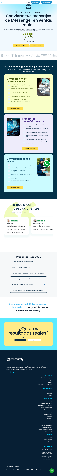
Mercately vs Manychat (46, 451)
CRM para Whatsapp (47, 401)
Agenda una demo (46, 2)
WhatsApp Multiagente (46, 378)
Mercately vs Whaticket (46, 452)
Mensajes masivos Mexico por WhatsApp (42, 412)
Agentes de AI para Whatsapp (45, 384)
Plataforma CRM (48, 409)
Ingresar (28, 2)
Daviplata (49, 393)
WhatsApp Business (47, 414)
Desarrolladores (48, 441)
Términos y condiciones (12, 469)
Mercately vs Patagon (47, 453)
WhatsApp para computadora (45, 429)
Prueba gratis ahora (34, 340)
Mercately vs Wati (47, 455)
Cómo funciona (48, 439)
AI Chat (50, 421)
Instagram (49, 382)
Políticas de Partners (31, 469)
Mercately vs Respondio (46, 459)
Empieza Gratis (37, 46)
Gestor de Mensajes (47, 427)
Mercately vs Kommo (47, 449)
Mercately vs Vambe (47, 457)
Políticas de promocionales (42, 469)
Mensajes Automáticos (46, 425)
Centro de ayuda (48, 444)
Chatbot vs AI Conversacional (45, 423)
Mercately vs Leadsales (46, 456)
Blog (51, 437)
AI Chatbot (49, 418)
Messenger (49, 380)
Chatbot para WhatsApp (46, 407)
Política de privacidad (22, 469)
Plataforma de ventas (46, 403)
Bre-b (50, 395)
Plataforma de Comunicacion (45, 405)
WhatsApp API (48, 432)
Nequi (50, 391)
